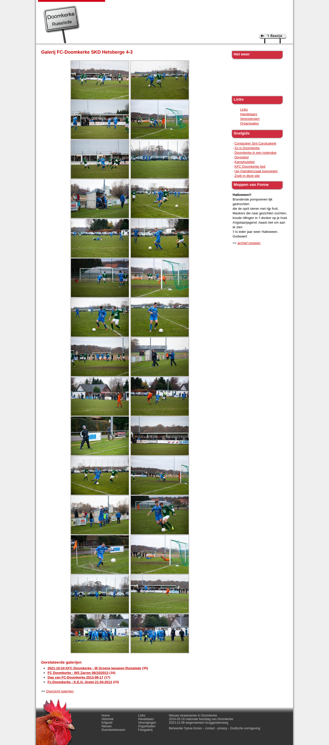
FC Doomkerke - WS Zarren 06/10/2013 (78, 673)
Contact (254, 5)
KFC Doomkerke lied (249, 166)
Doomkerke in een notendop (255, 153)
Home (106, 715)
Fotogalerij (232, 5)
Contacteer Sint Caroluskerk (255, 143)
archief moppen (249, 243)
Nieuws (160, 5)
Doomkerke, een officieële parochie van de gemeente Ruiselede (61, 24)
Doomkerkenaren (187, 5)
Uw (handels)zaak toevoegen (256, 171)
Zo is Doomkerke (247, 148)
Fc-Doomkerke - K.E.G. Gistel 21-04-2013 (80, 682)
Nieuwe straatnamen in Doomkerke (193, 715)
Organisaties (249, 123)
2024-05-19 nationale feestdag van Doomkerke (201, 719)
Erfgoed (141, 5)
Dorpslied (241, 157)
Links (212, 5)
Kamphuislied (244, 162)
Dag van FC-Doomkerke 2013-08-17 (75, 677)
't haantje (272, 38)
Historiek (121, 5)
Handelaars (248, 114)
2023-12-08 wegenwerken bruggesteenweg (198, 722)
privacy (222, 728)
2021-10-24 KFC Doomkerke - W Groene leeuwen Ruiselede (94, 668)
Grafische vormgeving (245, 728)
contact (210, 728)
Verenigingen (250, 119)
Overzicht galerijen (60, 691)
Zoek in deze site (247, 176)
